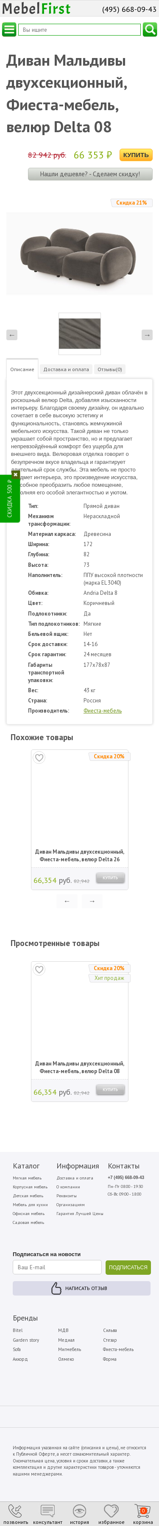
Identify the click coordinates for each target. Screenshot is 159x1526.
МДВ (63, 1330)
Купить (136, 154)
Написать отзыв (86, 1288)
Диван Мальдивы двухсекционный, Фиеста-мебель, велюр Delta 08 (79, 1067)
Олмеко (66, 1359)
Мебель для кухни (30, 1204)
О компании (68, 1187)
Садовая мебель (28, 1222)
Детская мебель (28, 1196)
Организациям (70, 1204)
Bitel (17, 1330)
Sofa (17, 1349)
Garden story (26, 1340)
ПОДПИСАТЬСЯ (128, 1268)
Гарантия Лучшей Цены (79, 1213)
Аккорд (20, 1359)
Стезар (110, 1340)
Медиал (66, 1340)
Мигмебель (69, 1349)
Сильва (110, 1330)
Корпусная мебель (30, 1187)
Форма (110, 1359)
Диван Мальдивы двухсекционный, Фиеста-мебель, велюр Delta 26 (79, 855)
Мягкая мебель (27, 1178)
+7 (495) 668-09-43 (126, 1177)
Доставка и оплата (74, 1178)
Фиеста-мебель (103, 710)
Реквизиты (66, 1196)
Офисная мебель (29, 1213)
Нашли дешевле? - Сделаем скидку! (90, 174)
